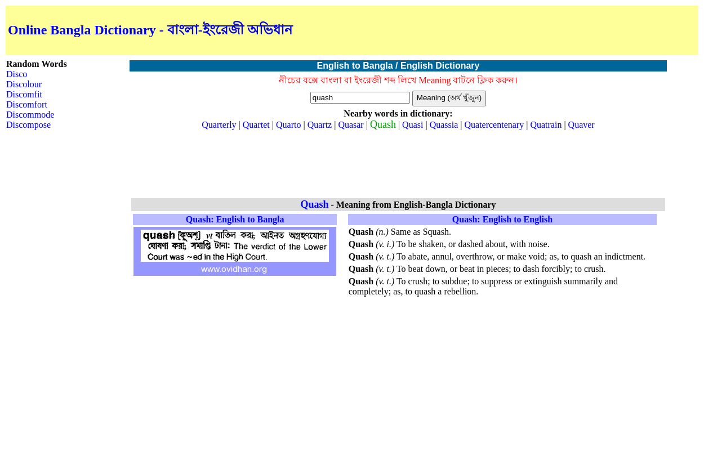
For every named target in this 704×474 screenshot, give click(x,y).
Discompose (28, 124)
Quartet (256, 124)
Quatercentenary (494, 124)
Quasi (412, 124)
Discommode (30, 114)
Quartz (320, 124)
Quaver (581, 124)
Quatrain (546, 124)
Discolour (24, 84)
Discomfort (26, 104)
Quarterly (219, 124)
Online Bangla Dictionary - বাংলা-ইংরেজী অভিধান (150, 30)
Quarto (288, 124)
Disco (16, 74)
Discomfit (24, 94)
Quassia (444, 124)
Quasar (350, 124)
